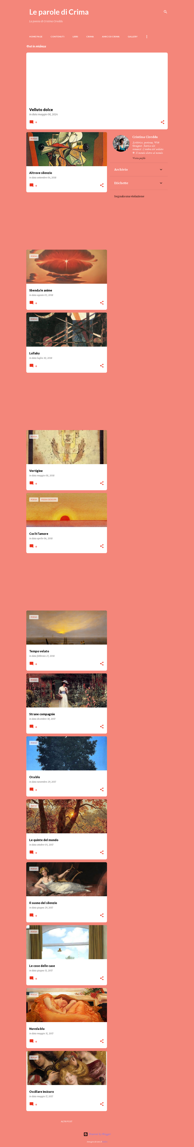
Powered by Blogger (97, 1134)
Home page (35, 36)
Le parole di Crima (59, 11)
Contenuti (57, 36)
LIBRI (75, 36)
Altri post (66, 1121)
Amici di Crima (111, 36)
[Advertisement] (65, 221)
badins (104, 1142)
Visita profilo (138, 158)
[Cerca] (165, 11)
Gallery (133, 36)
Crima (90, 36)
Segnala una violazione (129, 196)
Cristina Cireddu (145, 137)
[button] (162, 122)
